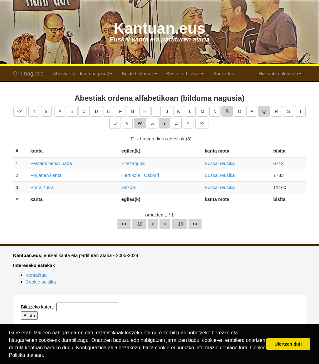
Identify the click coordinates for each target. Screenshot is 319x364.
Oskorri (151, 175)
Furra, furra (42, 187)
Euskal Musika (220, 163)
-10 (139, 223)
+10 (179, 223)
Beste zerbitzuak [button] (185, 73)
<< (19, 111)
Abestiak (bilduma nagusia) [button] (82, 73)
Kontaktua (223, 73)
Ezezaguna (133, 163)
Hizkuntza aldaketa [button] (280, 73)
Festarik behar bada (51, 163)
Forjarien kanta (46, 175)
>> (201, 123)
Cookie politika (41, 281)
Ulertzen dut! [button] (288, 344)
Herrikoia (130, 175)
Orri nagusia (28, 73)
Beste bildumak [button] (139, 73)
